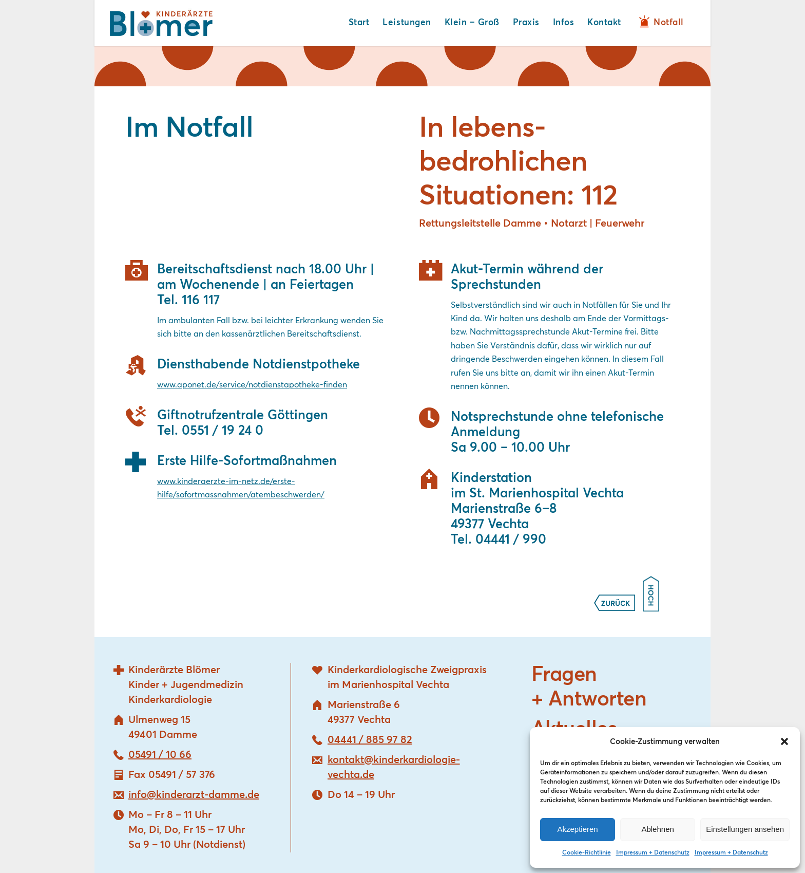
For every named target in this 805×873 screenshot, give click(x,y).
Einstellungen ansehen (745, 829)
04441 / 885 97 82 (370, 740)
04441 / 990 (510, 539)
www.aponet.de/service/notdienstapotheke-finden (252, 385)
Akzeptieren (577, 829)
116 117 (201, 300)
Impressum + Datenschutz (652, 853)
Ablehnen (657, 829)
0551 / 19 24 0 (222, 430)
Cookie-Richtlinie (586, 853)
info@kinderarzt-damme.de (193, 795)
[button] (784, 741)
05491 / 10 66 (159, 755)
